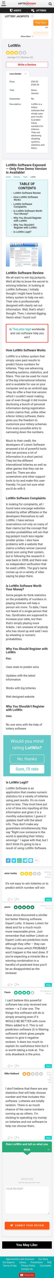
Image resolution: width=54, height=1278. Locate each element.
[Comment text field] (27, 1200)
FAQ (49, 1262)
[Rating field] (22, 1179)
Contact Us (27, 1269)
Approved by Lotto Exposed (20, 1259)
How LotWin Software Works (26, 198)
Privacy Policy (28, 1265)
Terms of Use (10, 1265)
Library (22, 1262)
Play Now (40, 22)
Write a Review (27, 64)
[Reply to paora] (48, 985)
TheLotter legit (21, 329)
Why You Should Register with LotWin (28, 219)
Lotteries (41, 10)
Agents (17, 10)
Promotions (37, 1262)
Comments (45, 1265)
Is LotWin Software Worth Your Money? (28, 212)
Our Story (43, 1259)
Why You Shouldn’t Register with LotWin (25, 226)
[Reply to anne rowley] (48, 899)
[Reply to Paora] (48, 1066)
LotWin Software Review (27, 193)
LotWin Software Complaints (23, 205)
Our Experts (9, 1262)
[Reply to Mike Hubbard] (48, 1138)
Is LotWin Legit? (23, 231)
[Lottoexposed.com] (27, 4)
